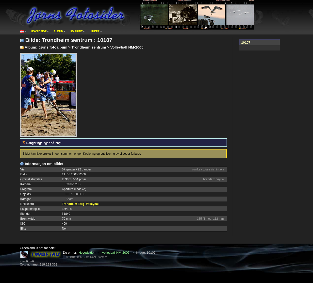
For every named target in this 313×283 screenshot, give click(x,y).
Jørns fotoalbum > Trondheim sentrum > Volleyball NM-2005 (90, 47)
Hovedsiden (87, 252)
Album (58, 31)
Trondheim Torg (73, 204)
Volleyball (92, 204)
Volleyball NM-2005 (116, 252)
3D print (76, 31)
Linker (94, 31)
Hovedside (39, 31)
